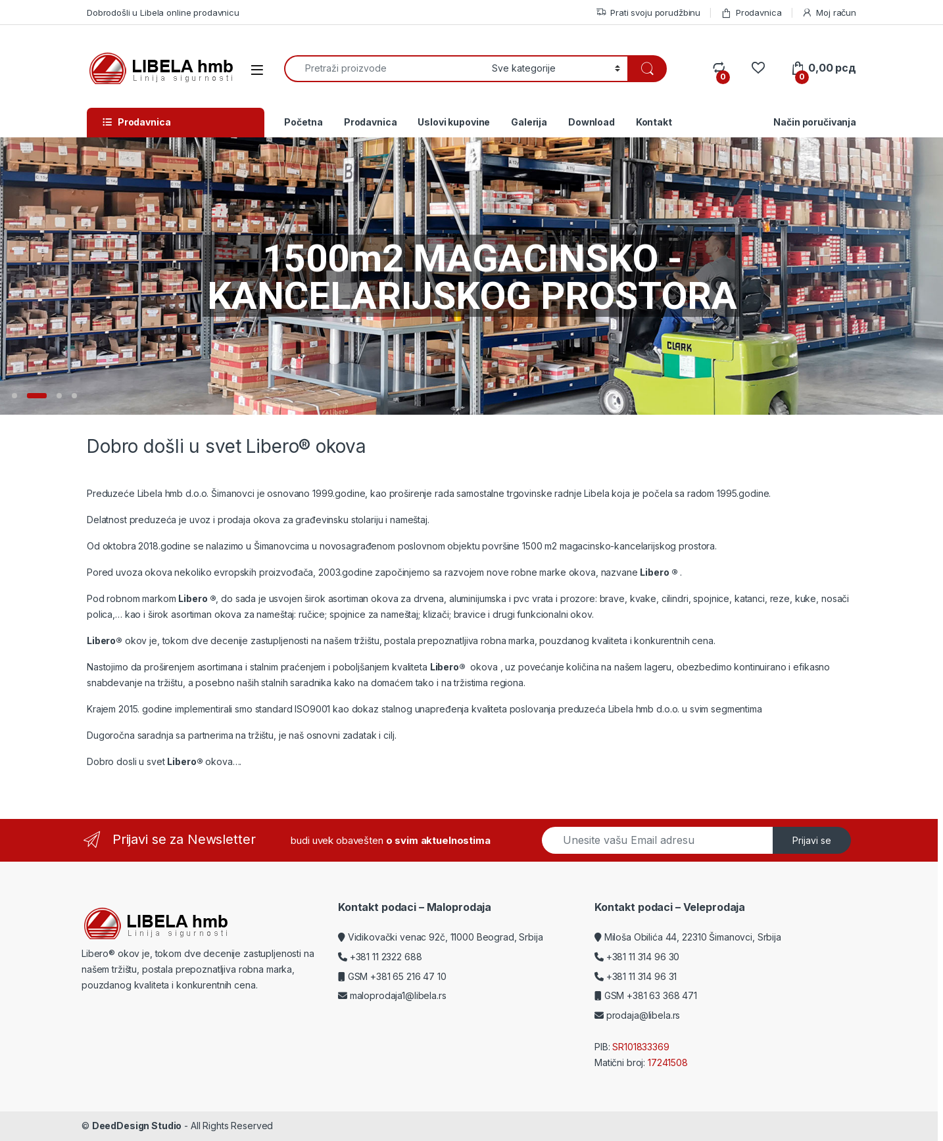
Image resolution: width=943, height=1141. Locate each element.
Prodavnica (751, 12)
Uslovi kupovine (454, 122)
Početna (303, 122)
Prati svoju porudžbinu (648, 12)
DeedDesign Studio (137, 1125)
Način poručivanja (814, 122)
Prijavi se (811, 840)
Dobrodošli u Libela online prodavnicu (163, 12)
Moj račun (829, 12)
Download (591, 122)
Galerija (529, 122)
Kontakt (654, 122)
